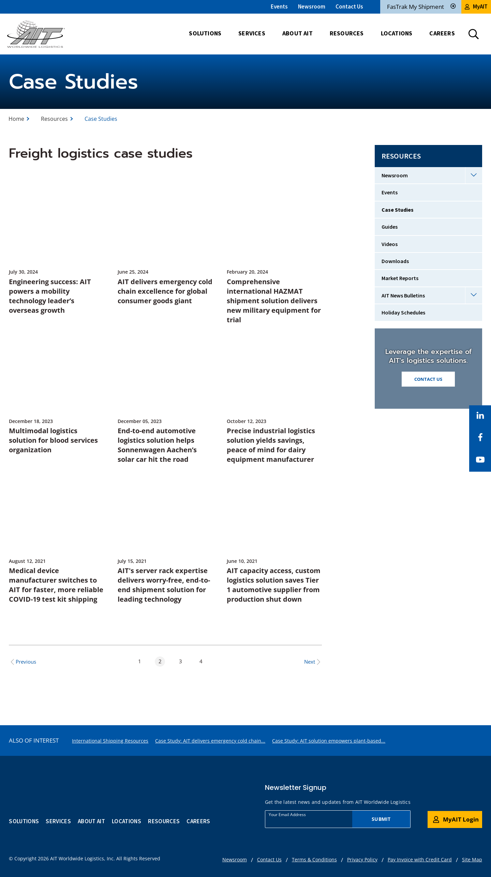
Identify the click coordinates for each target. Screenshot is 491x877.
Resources (54, 119)
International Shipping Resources (110, 740)
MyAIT (476, 6)
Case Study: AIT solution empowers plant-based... (328, 740)
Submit (381, 819)
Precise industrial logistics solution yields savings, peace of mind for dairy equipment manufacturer (271, 445)
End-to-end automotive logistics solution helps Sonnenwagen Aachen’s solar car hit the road (157, 445)
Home (16, 119)
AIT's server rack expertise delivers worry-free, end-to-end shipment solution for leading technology (164, 585)
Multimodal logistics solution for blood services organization (53, 440)
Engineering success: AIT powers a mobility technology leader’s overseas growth (50, 296)
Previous (22, 661)
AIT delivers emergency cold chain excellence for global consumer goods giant (165, 291)
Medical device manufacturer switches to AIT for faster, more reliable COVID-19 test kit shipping (56, 585)
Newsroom (311, 6)
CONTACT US (428, 379)
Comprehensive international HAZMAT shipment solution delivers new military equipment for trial (274, 300)
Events (279, 6)
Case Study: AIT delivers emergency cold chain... (210, 740)
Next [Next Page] (313, 661)
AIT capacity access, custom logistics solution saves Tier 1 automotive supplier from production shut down (274, 585)
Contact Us (349, 6)
